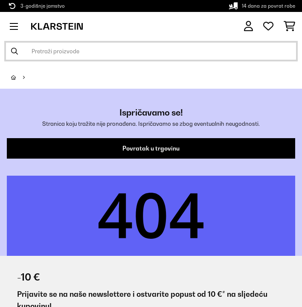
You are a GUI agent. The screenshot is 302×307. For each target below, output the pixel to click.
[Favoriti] (268, 26)
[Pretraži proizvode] (151, 51)
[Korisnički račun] (248, 26)
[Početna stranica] (21, 77)
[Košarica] (289, 26)
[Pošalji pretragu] (14, 51)
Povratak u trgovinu (151, 148)
